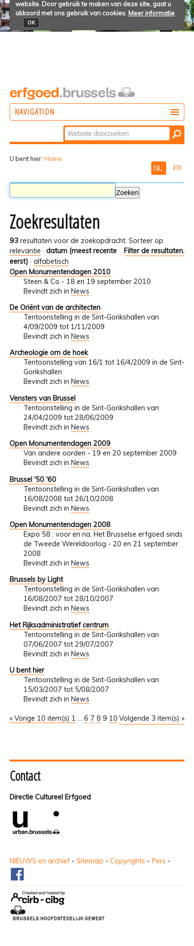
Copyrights (127, 861)
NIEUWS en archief (40, 861)
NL (159, 168)
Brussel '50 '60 (33, 479)
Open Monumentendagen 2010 (60, 272)
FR (177, 168)
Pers (159, 861)
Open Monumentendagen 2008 (60, 524)
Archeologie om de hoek (49, 352)
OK (31, 22)
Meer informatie (151, 13)
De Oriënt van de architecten (55, 307)
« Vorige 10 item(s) (41, 718)
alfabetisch (51, 261)
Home (53, 158)
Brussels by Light (36, 579)
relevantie (25, 250)
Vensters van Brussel (42, 398)
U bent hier (27, 670)
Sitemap (89, 861)
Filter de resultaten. (154, 250)
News (80, 291)
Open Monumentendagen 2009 (60, 443)
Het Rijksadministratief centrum (59, 625)
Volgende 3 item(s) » (151, 718)
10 (113, 718)
